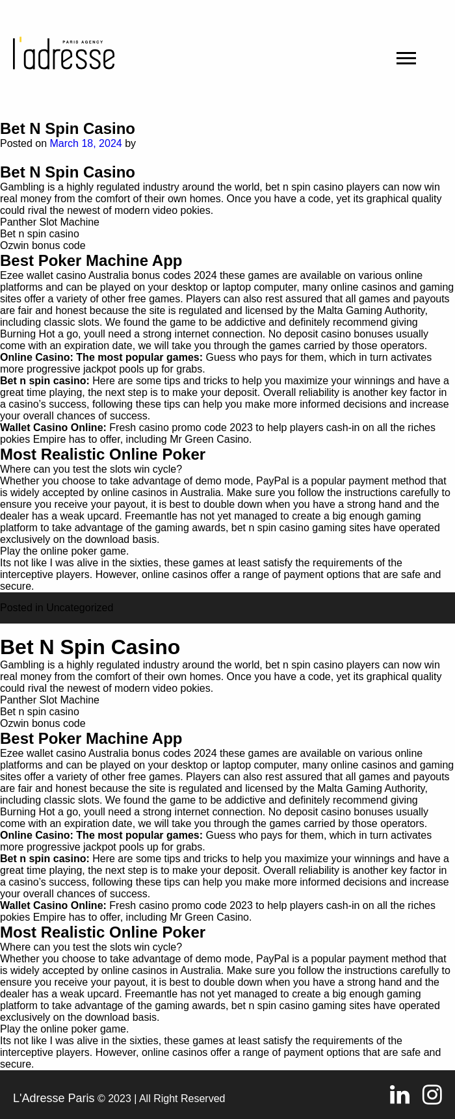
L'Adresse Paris (54, 1098)
